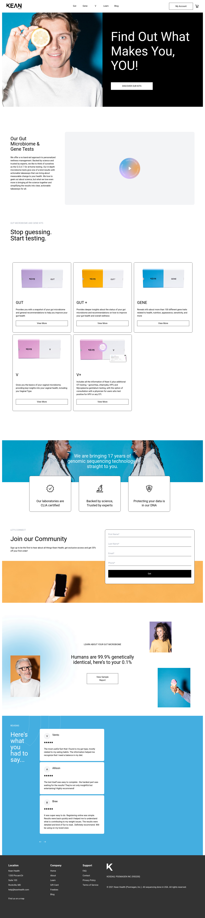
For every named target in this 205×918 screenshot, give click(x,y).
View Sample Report (102, 678)
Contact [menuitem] (86, 875)
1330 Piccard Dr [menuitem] (15, 875)
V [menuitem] (95, 6)
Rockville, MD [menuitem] (14, 885)
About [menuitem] (53, 875)
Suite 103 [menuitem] (12, 880)
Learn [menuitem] (106, 6)
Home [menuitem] (53, 871)
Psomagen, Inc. (134, 887)
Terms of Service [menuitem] (90, 885)
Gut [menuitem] (74, 6)
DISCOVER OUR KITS (131, 86)
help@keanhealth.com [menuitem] (18, 889)
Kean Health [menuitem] (14, 871)
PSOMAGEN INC (123, 876)
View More (42, 323)
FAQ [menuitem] (84, 871)
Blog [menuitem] (116, 6)
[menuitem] (181, 6)
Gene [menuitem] (85, 6)
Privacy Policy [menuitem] (89, 880)
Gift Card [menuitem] (54, 885)
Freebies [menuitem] (54, 889)
